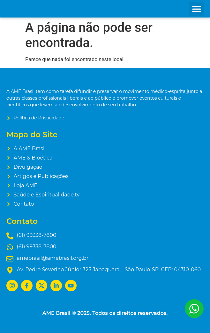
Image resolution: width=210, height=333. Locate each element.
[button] (196, 9)
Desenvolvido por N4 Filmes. (105, 324)
